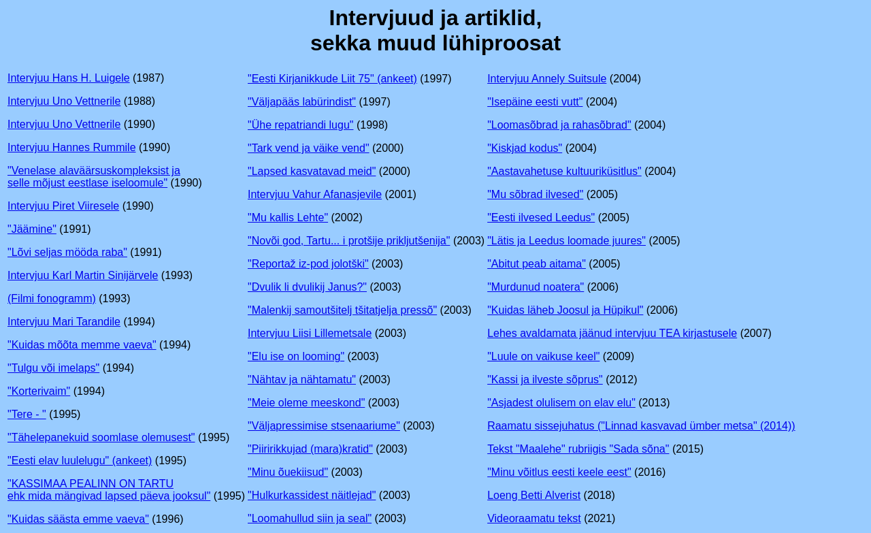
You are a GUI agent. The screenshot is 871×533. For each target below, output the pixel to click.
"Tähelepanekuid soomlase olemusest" (101, 437)
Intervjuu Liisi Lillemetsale (310, 333)
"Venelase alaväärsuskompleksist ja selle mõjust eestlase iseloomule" (93, 177)
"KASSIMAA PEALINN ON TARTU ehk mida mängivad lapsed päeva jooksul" (108, 490)
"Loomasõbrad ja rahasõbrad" (559, 125)
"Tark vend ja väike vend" (308, 148)
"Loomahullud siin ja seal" (310, 518)
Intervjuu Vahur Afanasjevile (315, 194)
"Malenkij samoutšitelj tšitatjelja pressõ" (342, 310)
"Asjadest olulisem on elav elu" (561, 402)
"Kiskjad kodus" (524, 148)
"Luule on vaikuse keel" (543, 356)
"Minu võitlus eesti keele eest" (559, 472)
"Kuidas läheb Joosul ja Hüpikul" (565, 310)
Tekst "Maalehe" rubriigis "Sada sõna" (578, 449)
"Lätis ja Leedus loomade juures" (566, 240)
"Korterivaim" (38, 391)
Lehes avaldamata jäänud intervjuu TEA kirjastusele (612, 333)
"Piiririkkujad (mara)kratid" (310, 449)
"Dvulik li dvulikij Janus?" (307, 287)
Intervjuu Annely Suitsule (546, 78)
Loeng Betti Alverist (533, 495)
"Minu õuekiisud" (288, 472)
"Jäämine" (31, 229)
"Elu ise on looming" (296, 356)
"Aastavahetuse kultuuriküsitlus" (564, 171)
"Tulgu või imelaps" (53, 368)
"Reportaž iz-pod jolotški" (308, 264)
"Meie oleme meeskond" (306, 402)
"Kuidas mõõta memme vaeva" (82, 345)
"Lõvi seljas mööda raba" (67, 252)
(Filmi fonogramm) (51, 298)
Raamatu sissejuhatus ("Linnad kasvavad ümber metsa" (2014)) (641, 426)
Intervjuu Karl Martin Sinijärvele (82, 275)
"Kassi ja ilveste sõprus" (545, 379)
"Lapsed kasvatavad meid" (312, 171)
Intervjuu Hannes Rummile (71, 147)
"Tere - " (26, 414)
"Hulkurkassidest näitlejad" (312, 495)
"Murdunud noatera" (535, 287)
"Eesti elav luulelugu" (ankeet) (79, 460)
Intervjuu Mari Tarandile (63, 321)
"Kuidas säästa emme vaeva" (78, 519)
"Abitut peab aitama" (536, 264)
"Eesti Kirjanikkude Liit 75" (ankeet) (332, 78)
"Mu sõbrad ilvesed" (535, 194)
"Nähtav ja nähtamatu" (302, 379)
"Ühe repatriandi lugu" (300, 125)
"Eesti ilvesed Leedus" (541, 217)
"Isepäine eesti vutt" (534, 102)
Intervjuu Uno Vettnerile (63, 101)
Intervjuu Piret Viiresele (63, 206)
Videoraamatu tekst (534, 518)
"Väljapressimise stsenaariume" (324, 426)
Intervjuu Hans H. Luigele (68, 78)
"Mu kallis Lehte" (288, 217)
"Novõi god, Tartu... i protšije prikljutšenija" (349, 240)
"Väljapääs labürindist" (302, 102)
